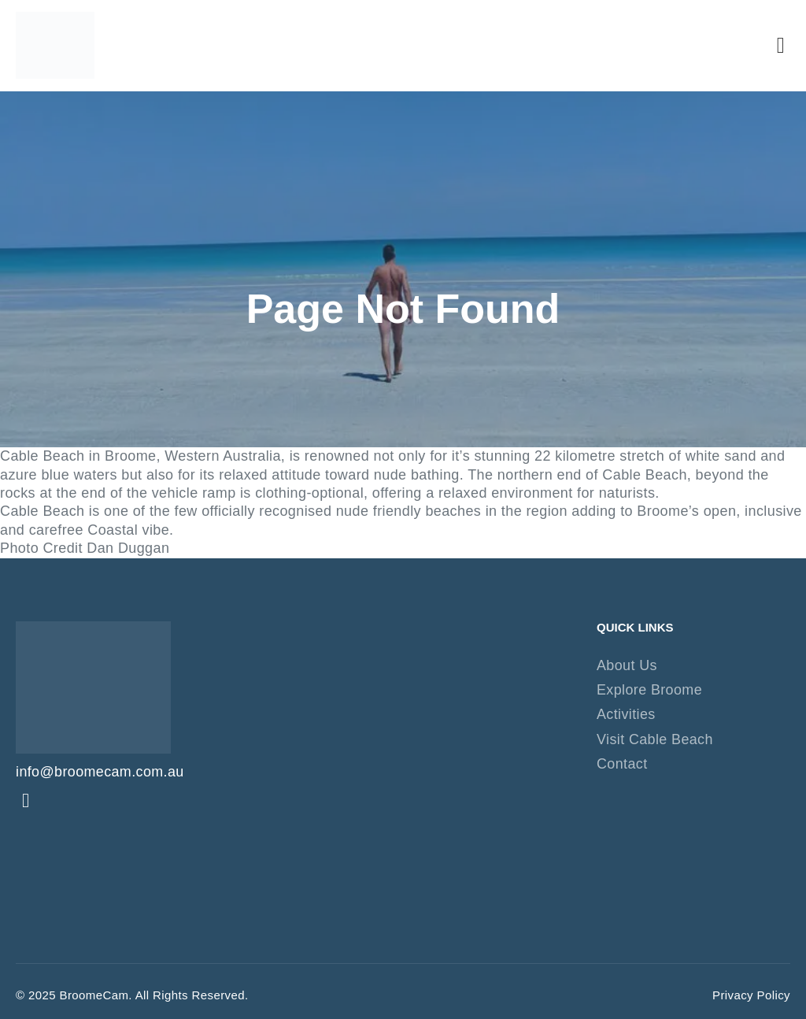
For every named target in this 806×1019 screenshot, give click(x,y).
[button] (780, 45)
